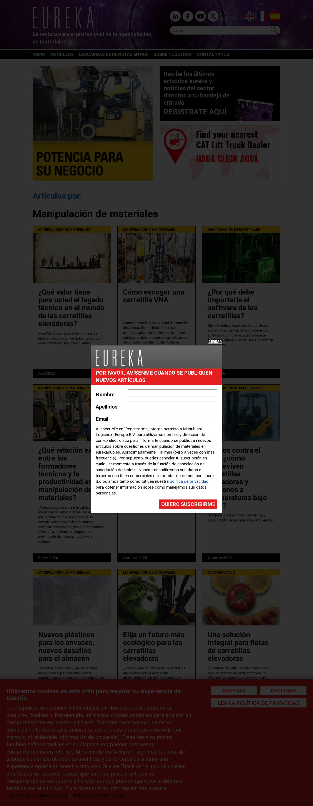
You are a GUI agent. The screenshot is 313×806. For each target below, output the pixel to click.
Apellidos (107, 407)
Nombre (105, 395)
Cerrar (215, 342)
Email (102, 419)
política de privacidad (189, 481)
